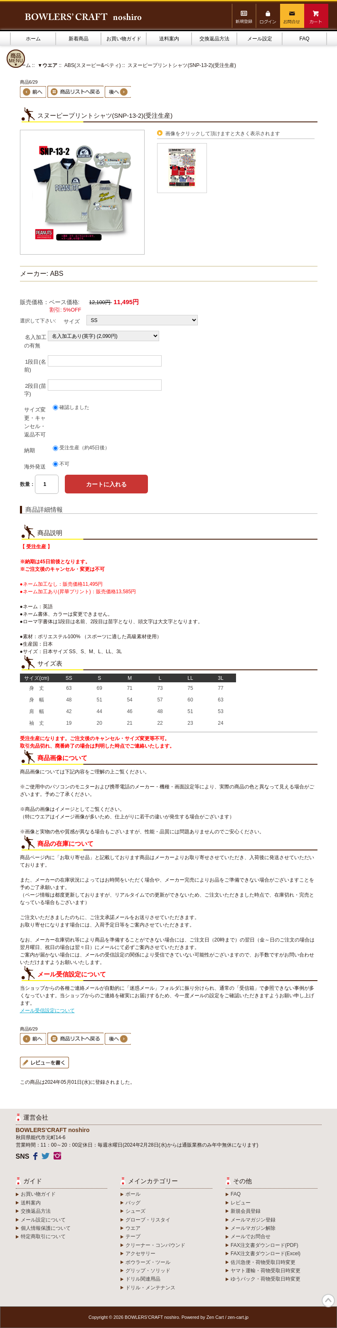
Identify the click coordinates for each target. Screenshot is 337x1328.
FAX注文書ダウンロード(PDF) (264, 1245)
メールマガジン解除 (253, 1228)
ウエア (132, 1228)
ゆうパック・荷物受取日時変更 (265, 1279)
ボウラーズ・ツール (147, 1262)
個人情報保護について (46, 1228)
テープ (132, 1236)
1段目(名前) (35, 365)
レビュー (241, 1203)
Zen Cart (215, 1317)
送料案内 (169, 39)
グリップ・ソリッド (147, 1270)
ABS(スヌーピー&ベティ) (92, 65)
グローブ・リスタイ (147, 1220)
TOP (328, 1300)
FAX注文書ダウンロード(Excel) (265, 1253)
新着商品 (79, 39)
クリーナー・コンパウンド (155, 1245)
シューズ (135, 1211)
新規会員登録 (246, 1211)
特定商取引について (43, 1236)
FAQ (304, 39)
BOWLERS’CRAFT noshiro (152, 1317)
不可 (64, 464)
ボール (132, 1194)
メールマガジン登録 (253, 1220)
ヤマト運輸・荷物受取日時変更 (265, 1270)
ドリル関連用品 (142, 1279)
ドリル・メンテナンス (150, 1288)
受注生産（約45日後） (84, 448)
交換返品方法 (214, 39)
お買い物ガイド (123, 39)
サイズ (72, 321)
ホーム (33, 39)
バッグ (132, 1203)
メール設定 (259, 39)
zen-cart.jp (238, 1317)
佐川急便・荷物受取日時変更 (263, 1262)
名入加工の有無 (35, 341)
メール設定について (43, 1220)
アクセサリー (140, 1253)
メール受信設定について (47, 1010)
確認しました (74, 407)
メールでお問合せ (251, 1236)
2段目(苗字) (35, 389)
